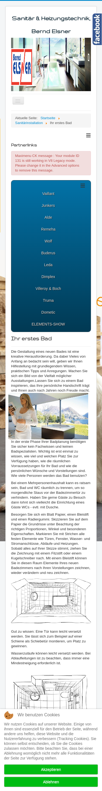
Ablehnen (51, 782)
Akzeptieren (51, 769)
